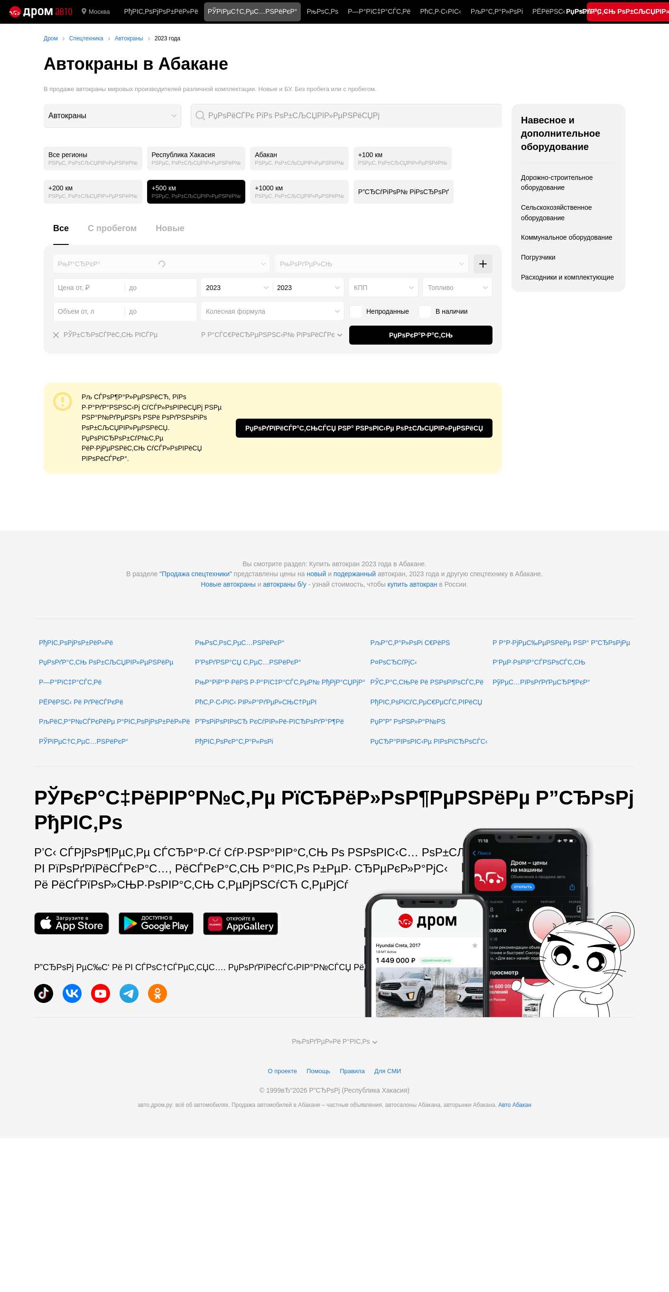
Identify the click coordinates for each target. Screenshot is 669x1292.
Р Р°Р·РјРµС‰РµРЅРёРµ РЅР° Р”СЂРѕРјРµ (561, 642)
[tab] (61, 234)
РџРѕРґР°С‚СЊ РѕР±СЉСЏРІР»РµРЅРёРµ (106, 662)
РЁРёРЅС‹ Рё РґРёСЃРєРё (81, 702)
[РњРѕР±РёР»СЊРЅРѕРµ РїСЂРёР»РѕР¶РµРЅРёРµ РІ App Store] (71, 923)
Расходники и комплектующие (567, 277)
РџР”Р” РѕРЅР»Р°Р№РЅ (408, 721)
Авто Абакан (514, 1105)
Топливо (441, 287)
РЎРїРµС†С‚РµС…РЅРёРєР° (84, 741)
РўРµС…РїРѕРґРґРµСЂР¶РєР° (541, 682)
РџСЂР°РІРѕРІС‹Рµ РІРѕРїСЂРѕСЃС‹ (429, 741)
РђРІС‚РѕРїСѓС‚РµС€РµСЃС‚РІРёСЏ (427, 702)
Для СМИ (387, 1071)
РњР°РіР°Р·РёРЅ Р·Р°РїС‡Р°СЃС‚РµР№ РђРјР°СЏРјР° (280, 682)
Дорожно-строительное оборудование (557, 183)
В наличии (443, 311)
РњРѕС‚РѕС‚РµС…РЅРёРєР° (240, 642)
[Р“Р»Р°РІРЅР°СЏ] (40, 12)
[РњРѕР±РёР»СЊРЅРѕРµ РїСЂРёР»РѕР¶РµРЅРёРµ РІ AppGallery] (240, 923)
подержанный (355, 574)
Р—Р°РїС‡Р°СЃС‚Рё (379, 11)
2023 (213, 287)
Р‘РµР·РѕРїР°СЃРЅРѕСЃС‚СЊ (538, 662)
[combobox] (112, 116)
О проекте (282, 1071)
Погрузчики (538, 257)
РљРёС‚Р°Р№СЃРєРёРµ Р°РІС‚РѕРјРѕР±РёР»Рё (114, 721)
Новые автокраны (228, 584)
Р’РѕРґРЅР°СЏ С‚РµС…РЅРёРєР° (248, 662)
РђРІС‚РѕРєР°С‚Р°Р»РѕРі (234, 741)
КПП (360, 287)
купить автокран (412, 584)
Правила (352, 1071)
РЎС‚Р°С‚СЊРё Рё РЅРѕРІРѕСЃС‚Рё (427, 682)
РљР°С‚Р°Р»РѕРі (497, 11)
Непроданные (379, 311)
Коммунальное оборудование (567, 237)
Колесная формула (235, 311)
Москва (96, 12)
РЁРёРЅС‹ (548, 11)
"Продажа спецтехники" (195, 574)
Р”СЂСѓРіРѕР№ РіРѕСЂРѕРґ (403, 192)
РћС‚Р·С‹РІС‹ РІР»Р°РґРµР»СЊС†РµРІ (255, 702)
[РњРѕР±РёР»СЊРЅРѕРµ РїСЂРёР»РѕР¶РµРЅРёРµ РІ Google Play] (156, 923)
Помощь (318, 1071)
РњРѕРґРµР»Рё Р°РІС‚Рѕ (334, 1041)
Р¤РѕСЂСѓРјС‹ (394, 662)
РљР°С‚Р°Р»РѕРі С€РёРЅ (410, 642)
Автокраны (67, 116)
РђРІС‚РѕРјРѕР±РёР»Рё (161, 11)
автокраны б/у (284, 584)
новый (316, 574)
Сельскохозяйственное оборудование (556, 213)
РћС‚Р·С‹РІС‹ (440, 11)
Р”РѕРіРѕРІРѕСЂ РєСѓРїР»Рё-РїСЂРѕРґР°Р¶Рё (269, 721)
